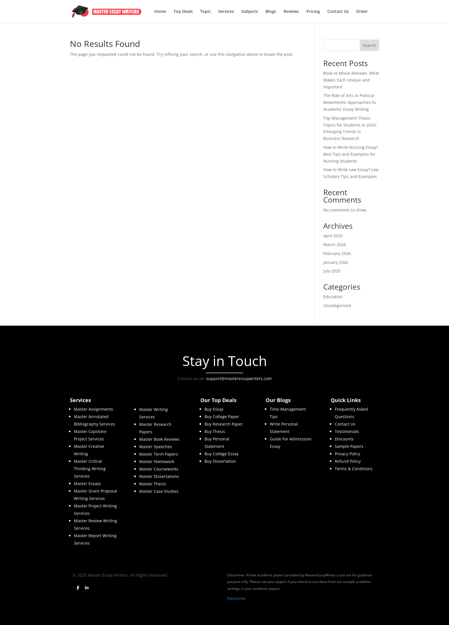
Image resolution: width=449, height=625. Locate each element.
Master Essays (87, 483)
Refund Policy (348, 461)
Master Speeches (155, 446)
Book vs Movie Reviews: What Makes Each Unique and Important (351, 80)
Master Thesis (152, 483)
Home (160, 11)
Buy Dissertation (220, 461)
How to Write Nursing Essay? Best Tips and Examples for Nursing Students (350, 154)
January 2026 (335, 262)
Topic (205, 11)
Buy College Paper (221, 416)
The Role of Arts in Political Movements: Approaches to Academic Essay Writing (349, 102)
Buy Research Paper (223, 424)
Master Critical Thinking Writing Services (90, 468)
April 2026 (333, 235)
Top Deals (183, 11)
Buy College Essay (221, 453)
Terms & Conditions (354, 468)
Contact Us (338, 11)
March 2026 (334, 244)
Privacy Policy (347, 453)
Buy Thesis (214, 431)
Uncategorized (337, 305)
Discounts (344, 439)
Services (226, 11)
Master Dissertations (159, 476)
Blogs (270, 11)
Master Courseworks (158, 469)
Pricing (313, 11)
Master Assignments (93, 409)
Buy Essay (213, 409)
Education (332, 296)
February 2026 (337, 253)
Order (362, 11)
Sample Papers (349, 446)
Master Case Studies (158, 491)
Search (369, 45)
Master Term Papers (158, 454)
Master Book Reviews (159, 439)
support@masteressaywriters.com (239, 378)
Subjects (249, 11)
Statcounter (236, 598)
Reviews (291, 11)
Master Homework (156, 461)
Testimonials (347, 431)
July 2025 (331, 271)
